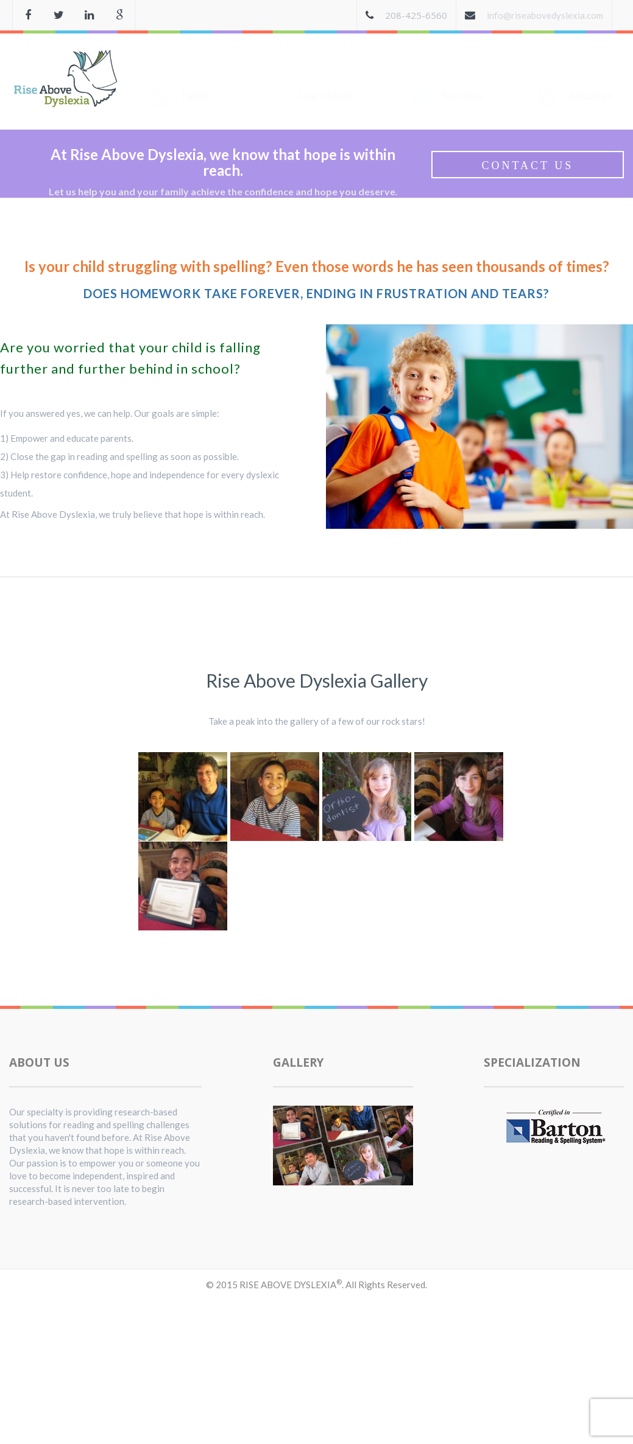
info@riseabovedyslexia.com (545, 15)
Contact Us (527, 165)
